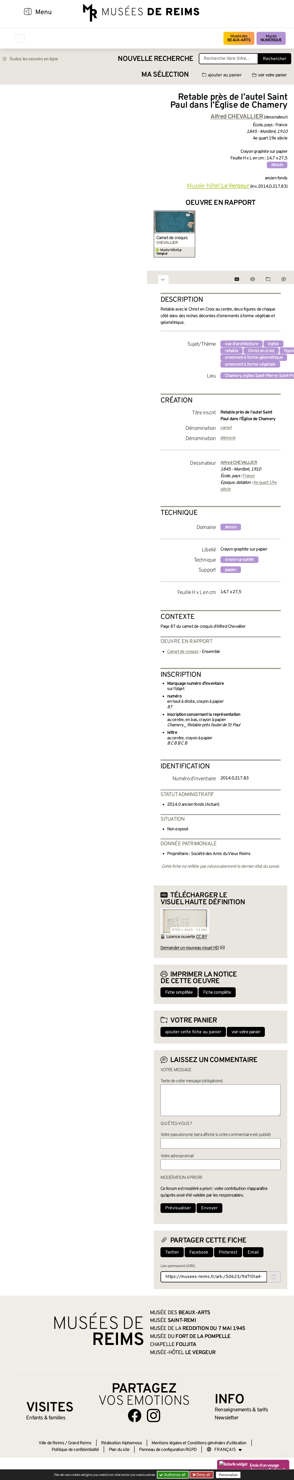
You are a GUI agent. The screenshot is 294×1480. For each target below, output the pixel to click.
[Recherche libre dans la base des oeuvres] (228, 58)
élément (227, 438)
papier (231, 570)
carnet (226, 428)
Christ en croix (261, 351)
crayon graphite (239, 559)
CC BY (201, 937)
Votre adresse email (177, 1156)
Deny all (203, 1475)
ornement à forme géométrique (254, 357)
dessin (277, 165)
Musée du (190, 1336)
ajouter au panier (222, 75)
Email (253, 1252)
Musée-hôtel (218, 186)
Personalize (228, 1475)
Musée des (238, 38)
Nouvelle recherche (155, 59)
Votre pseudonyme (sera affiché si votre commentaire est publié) (215, 1135)
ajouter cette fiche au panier (193, 1032)
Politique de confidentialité (75, 1450)
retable (231, 351)
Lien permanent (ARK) (177, 1266)
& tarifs (241, 1410)
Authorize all (172, 1475)
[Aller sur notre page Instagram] (153, 1415)
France (249, 476)
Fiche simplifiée (179, 992)
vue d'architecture (241, 344)
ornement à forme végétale (250, 364)
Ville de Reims (51, 1443)
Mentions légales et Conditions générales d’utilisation (199, 1443)
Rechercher (274, 59)
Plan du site (119, 1450)
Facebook (198, 1252)
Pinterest (228, 1252)
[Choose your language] (224, 1450)
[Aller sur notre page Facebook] (134, 1415)
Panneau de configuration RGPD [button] (168, 1450)
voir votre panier (269, 75)
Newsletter (226, 1418)
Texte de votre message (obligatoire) (191, 1081)
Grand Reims (79, 1443)
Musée (271, 38)
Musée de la (197, 1328)
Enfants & (45, 1418)
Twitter (172, 1252)
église (273, 344)
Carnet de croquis (172, 238)
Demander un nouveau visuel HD (189, 948)
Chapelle (173, 1344)
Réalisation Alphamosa (121, 1443)
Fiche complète (217, 992)
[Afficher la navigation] (27, 12)
